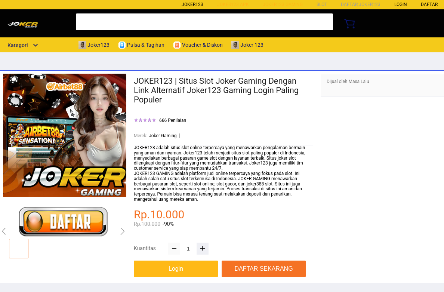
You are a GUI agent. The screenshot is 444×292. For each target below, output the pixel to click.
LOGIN (400, 4)
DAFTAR (429, 4)
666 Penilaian (172, 120)
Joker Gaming (162, 135)
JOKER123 (144, 147)
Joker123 (192, 4)
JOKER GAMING (254, 178)
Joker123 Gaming (283, 4)
